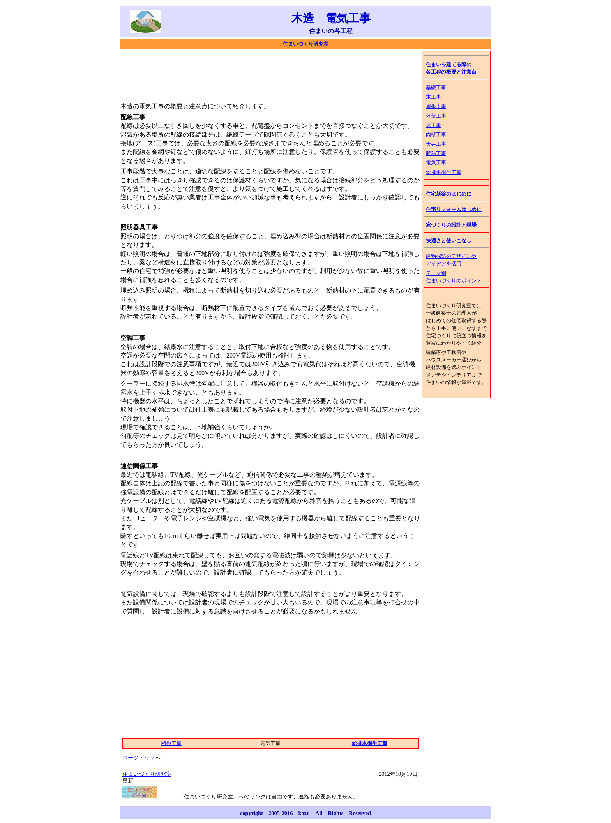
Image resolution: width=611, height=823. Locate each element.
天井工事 (436, 144)
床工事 (433, 125)
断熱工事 (436, 153)
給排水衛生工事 (443, 172)
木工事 (433, 97)
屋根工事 (436, 106)
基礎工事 (436, 87)
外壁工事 (436, 116)
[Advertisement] (262, 74)
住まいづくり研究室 (305, 44)
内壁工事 (436, 134)
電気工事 (436, 163)
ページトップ (138, 757)
